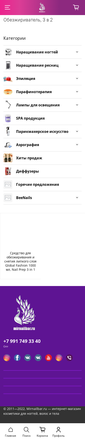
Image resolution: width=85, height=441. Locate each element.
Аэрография (27, 144)
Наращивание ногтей (37, 52)
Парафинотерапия (34, 91)
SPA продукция (30, 118)
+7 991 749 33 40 (22, 341)
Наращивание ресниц (37, 65)
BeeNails (24, 197)
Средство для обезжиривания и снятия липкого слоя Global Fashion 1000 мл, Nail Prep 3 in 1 (20, 261)
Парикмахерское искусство (42, 131)
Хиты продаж (29, 157)
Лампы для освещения (38, 105)
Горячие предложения (37, 184)
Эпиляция (25, 78)
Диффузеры (27, 171)
